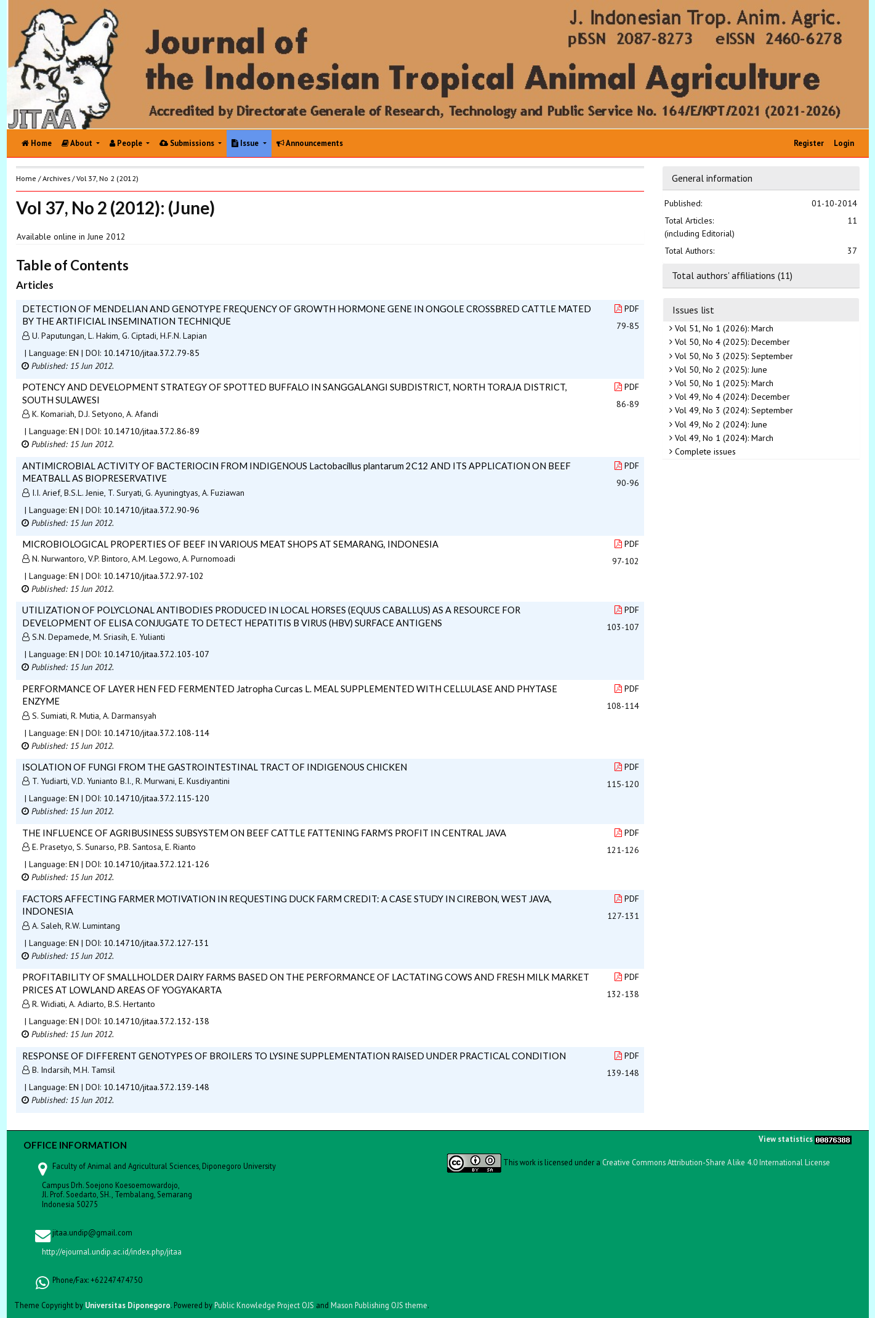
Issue (246, 143)
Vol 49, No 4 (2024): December (731, 396)
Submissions (187, 143)
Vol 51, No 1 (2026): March (722, 328)
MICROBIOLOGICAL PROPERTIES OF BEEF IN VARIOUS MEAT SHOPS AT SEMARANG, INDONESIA (230, 543)
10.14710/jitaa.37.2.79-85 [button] (151, 352)
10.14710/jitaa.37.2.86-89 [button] (151, 431)
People (127, 143)
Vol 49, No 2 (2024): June (719, 424)
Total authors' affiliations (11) (732, 275)
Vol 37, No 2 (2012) (107, 178)
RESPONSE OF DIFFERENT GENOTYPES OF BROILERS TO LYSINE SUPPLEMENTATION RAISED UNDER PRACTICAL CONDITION (294, 1055)
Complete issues (704, 451)
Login (844, 143)
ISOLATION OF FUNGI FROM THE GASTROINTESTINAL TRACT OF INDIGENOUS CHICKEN (214, 766)
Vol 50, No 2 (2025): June (719, 369)
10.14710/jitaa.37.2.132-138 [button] (156, 1021)
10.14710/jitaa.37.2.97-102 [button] (153, 575)
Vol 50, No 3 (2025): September (732, 356)
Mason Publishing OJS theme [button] (379, 1305)
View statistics (786, 1139)
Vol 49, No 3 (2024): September (732, 410)
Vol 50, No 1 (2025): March (722, 383)
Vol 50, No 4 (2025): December (731, 341)
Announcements (309, 143)
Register (809, 143)
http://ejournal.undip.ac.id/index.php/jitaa (112, 1251)
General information (712, 178)
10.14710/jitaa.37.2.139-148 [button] (156, 1087)
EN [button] (74, 352)
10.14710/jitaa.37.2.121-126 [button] (156, 864)
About (78, 143)
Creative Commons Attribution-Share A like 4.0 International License (716, 1162)
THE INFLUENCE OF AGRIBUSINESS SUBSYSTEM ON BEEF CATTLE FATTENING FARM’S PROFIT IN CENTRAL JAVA (264, 832)
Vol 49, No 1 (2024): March (722, 437)
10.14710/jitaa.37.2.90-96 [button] (151, 509)
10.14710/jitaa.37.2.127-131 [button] (156, 942)
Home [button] (26, 178)
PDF (627, 308)
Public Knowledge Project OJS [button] (264, 1305)
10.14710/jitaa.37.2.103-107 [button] (156, 654)
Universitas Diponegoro (128, 1305)
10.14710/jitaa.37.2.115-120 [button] (156, 798)
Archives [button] (56, 178)
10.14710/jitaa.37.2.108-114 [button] (156, 732)
